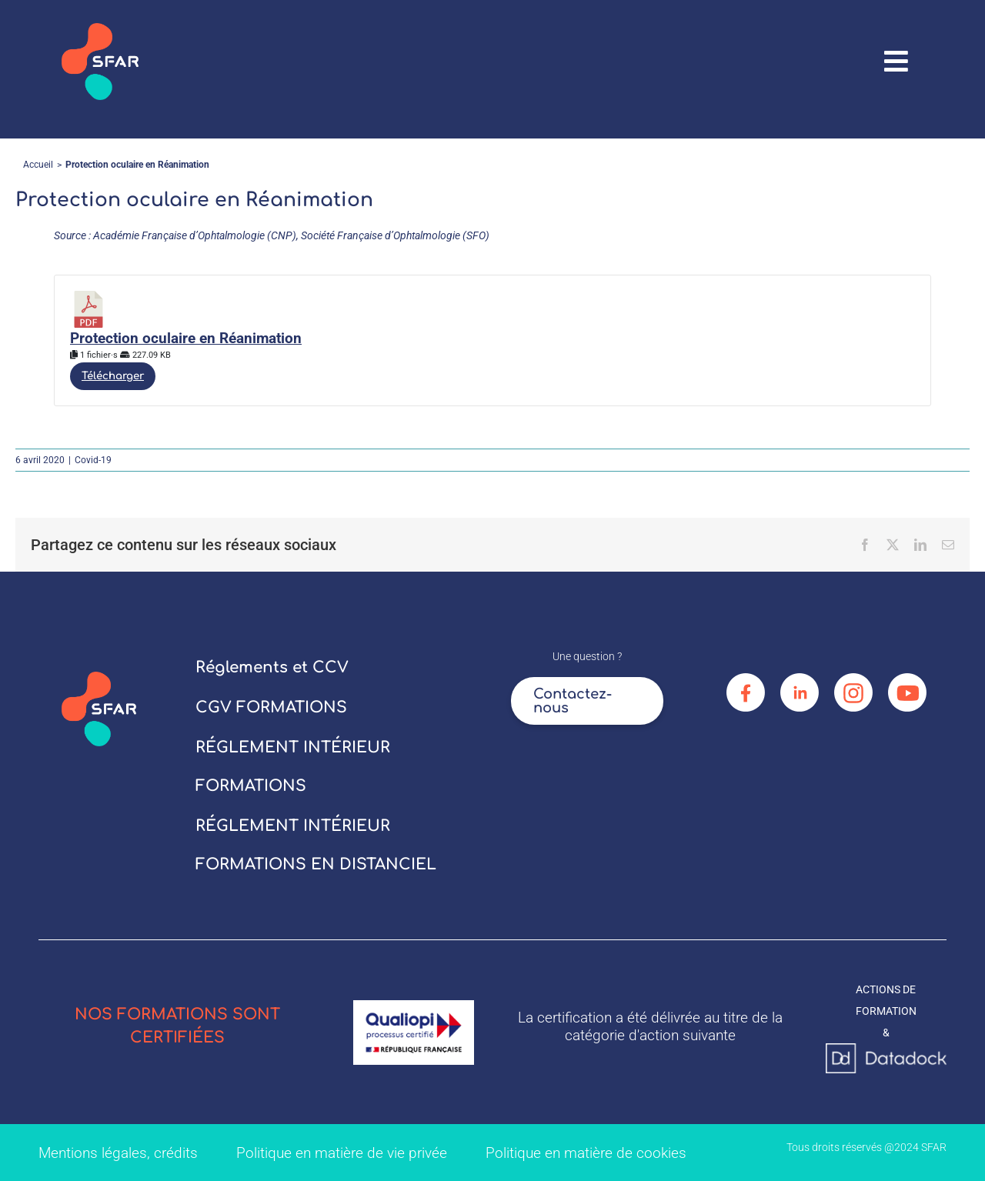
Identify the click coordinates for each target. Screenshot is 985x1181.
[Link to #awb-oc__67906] (896, 61)
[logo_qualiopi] (413, 1005)
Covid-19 (93, 460)
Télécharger (113, 376)
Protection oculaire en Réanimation (186, 338)
